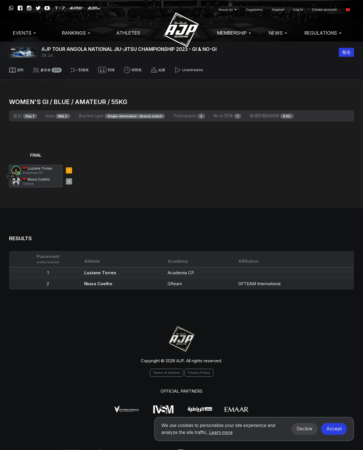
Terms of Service (166, 371)
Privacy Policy (199, 371)
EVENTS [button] (24, 33)
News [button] (278, 33)
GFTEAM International (259, 281)
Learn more (221, 432)
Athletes (128, 33)
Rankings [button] (76, 33)
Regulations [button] (322, 33)
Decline (304, 428)
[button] (348, 9)
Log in (298, 10)
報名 (346, 52)
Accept (334, 428)
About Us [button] (227, 10)
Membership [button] (234, 33)
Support (278, 10)
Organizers (254, 10)
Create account (324, 10)
